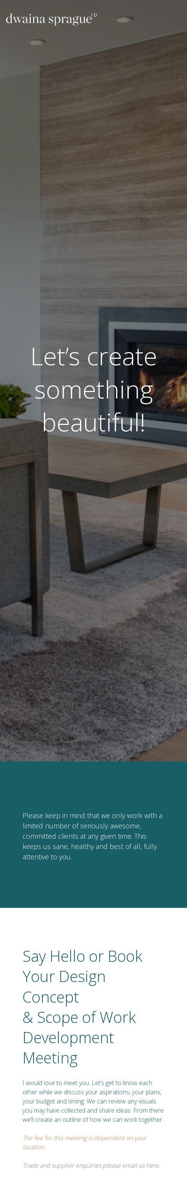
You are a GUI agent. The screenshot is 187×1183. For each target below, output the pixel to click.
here (152, 1165)
